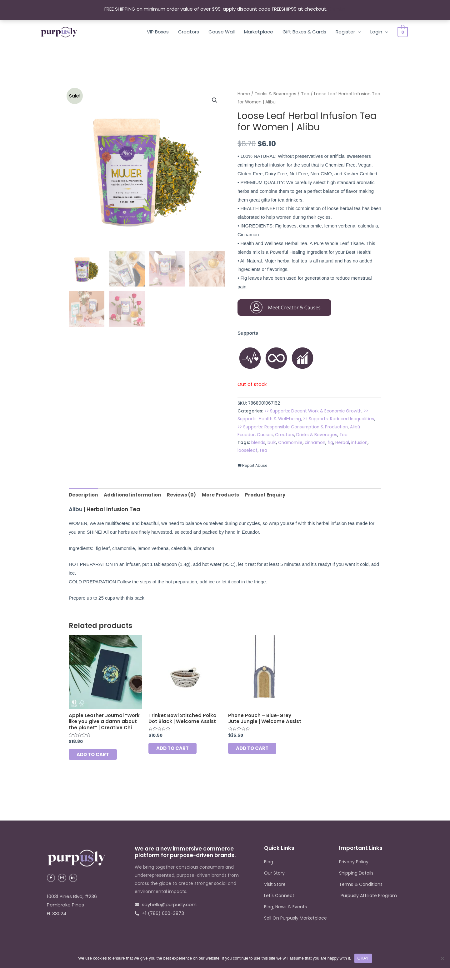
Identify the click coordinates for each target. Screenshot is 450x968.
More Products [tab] (220, 494)
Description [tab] (83, 494)
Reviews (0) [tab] (181, 494)
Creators (190, 31)
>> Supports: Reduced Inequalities (338, 419)
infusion (359, 443)
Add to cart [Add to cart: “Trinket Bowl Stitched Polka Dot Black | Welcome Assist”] (172, 748)
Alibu (75, 509)
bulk (272, 443)
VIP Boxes (160, 31)
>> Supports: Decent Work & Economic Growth (313, 411)
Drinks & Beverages (275, 94)
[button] (214, 100)
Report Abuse (252, 465)
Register (347, 31)
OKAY (363, 958)
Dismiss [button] (337, 9)
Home (244, 94)
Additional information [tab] (132, 494)
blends (258, 443)
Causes (265, 435)
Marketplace (260, 31)
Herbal (342, 443)
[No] (442, 958)
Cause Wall (223, 31)
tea (263, 450)
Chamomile (290, 443)
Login (378, 31)
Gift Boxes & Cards (306, 31)
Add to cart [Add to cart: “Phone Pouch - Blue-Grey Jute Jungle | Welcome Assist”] (252, 748)
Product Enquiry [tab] (265, 494)
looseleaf (248, 450)
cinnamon (315, 443)
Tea (305, 94)
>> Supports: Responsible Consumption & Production (293, 427)
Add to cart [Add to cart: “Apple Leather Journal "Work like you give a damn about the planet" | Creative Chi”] (93, 754)
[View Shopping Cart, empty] (403, 31)
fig (330, 443)
